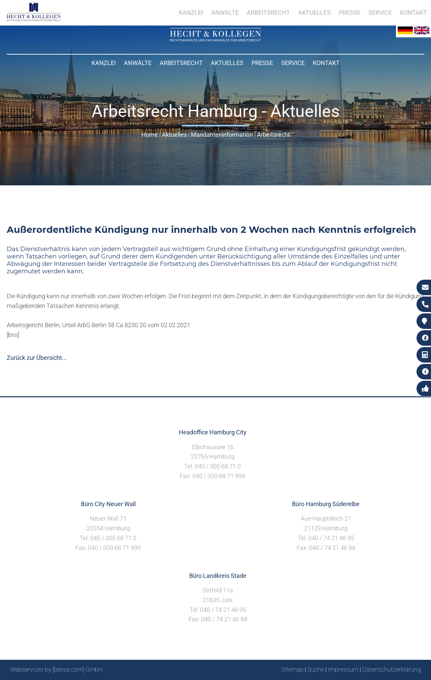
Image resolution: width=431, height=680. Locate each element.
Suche (315, 669)
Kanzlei (104, 62)
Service (293, 62)
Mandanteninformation (222, 134)
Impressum (343, 669)
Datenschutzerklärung (391, 669)
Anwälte (138, 62)
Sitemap (292, 669)
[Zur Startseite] (215, 39)
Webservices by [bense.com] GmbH (56, 669)
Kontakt (326, 62)
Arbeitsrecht (181, 62)
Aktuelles (227, 62)
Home (149, 134)
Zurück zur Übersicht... (37, 357)
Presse (262, 62)
